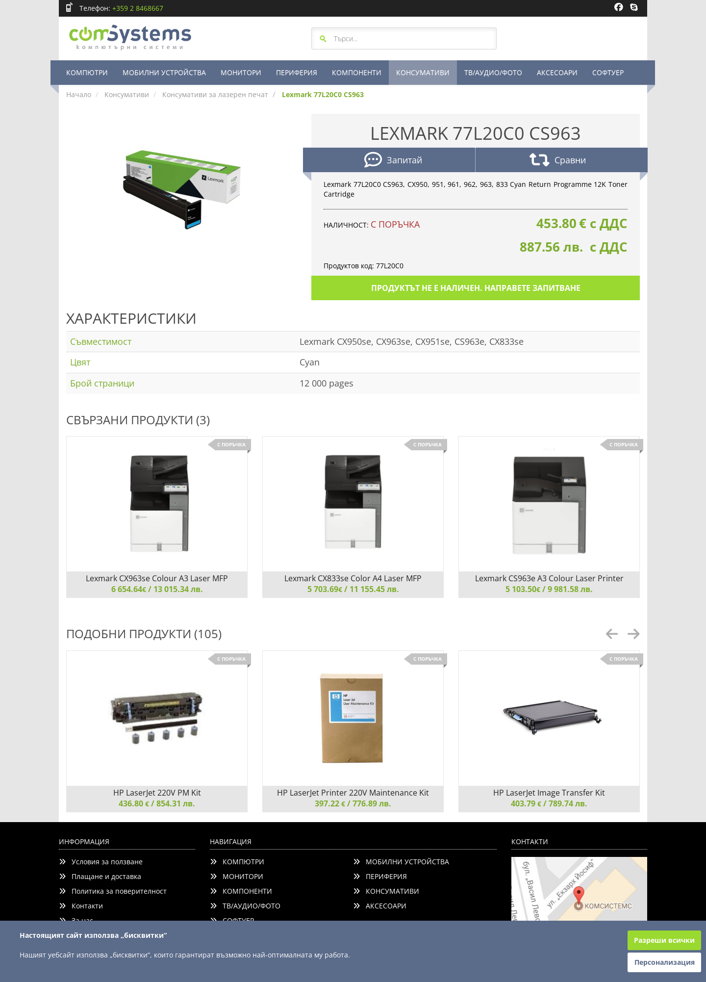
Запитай (393, 161)
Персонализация (664, 962)
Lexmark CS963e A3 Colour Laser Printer (549, 578)
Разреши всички (664, 940)
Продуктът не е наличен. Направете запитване (475, 288)
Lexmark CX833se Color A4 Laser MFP (353, 578)
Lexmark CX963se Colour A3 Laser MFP (157, 578)
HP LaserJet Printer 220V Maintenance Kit (353, 792)
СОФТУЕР (608, 72)
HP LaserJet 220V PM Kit (157, 792)
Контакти (81, 905)
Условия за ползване (101, 861)
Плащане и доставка (100, 876)
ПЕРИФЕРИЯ (296, 72)
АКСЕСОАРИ (557, 72)
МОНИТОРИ (241, 72)
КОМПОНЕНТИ (356, 72)
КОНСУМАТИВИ (423, 72)
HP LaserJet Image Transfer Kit (549, 792)
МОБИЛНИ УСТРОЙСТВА (164, 72)
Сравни (558, 161)
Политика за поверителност (113, 891)
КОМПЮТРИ (87, 72)
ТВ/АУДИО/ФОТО (493, 72)
